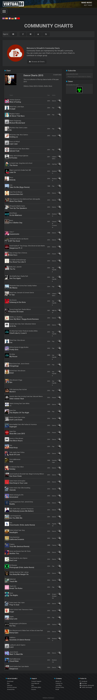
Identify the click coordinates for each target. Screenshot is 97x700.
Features (9, 685)
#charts (40, 86)
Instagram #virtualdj (87, 685)
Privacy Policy (60, 687)
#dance (26, 86)
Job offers (59, 685)
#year (31, 86)
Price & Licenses (12, 687)
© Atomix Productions (48, 698)
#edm (46, 86)
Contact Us (59, 683)
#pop (50, 86)
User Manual (35, 683)
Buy (8, 683)
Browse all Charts (37, 62)
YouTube (83, 683)
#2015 (35, 86)
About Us (58, 681)
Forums (33, 689)
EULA (57, 689)
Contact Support (36, 681)
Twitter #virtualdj (86, 687)
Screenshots (11, 689)
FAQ (32, 685)
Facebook (83, 681)
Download (10, 681)
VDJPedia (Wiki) (36, 687)
